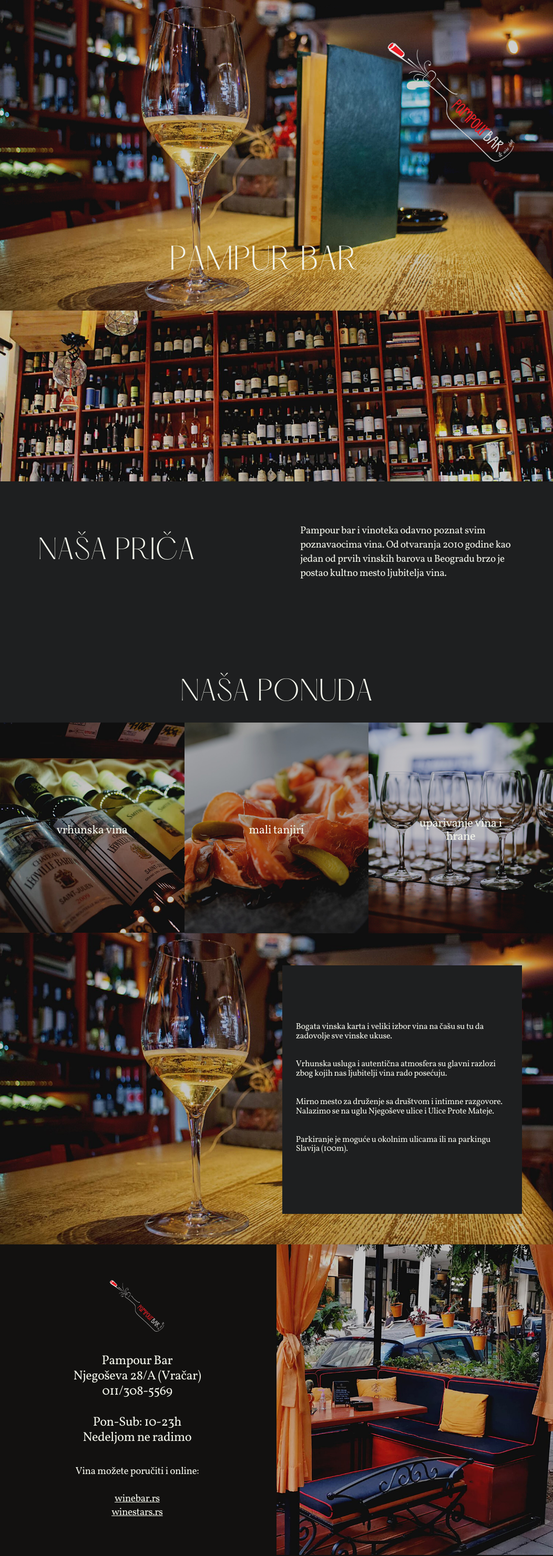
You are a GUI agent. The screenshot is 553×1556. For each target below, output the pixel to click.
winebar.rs (137, 1499)
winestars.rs (137, 1513)
